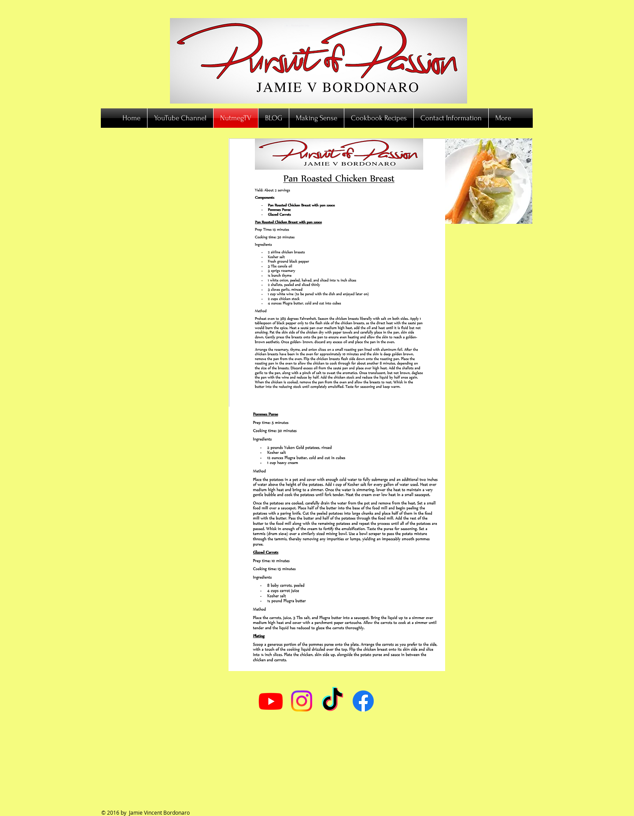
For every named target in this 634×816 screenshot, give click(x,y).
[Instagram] (302, 701)
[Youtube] (271, 701)
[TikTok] (332, 701)
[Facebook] (363, 701)
